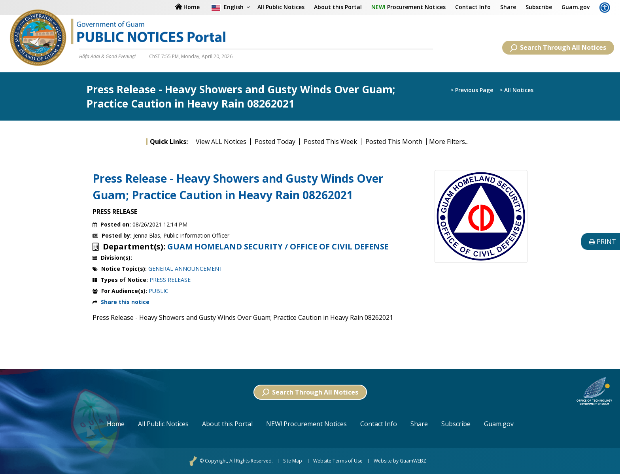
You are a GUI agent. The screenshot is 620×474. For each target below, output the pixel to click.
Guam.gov (575, 7)
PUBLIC (158, 291)
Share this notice (125, 302)
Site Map (292, 461)
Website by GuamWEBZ (400, 461)
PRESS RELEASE (170, 279)
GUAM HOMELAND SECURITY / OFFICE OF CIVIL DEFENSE (278, 246)
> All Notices (516, 90)
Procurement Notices (408, 7)
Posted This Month (393, 141)
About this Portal (338, 7)
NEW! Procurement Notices (306, 423)
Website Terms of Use (338, 461)
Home (116, 423)
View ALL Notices (221, 141)
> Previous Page (471, 90)
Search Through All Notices (558, 47)
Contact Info (473, 7)
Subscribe (538, 7)
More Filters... (449, 141)
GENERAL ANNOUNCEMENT (185, 268)
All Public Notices (280, 7)
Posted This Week (330, 141)
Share (508, 7)
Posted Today (275, 141)
